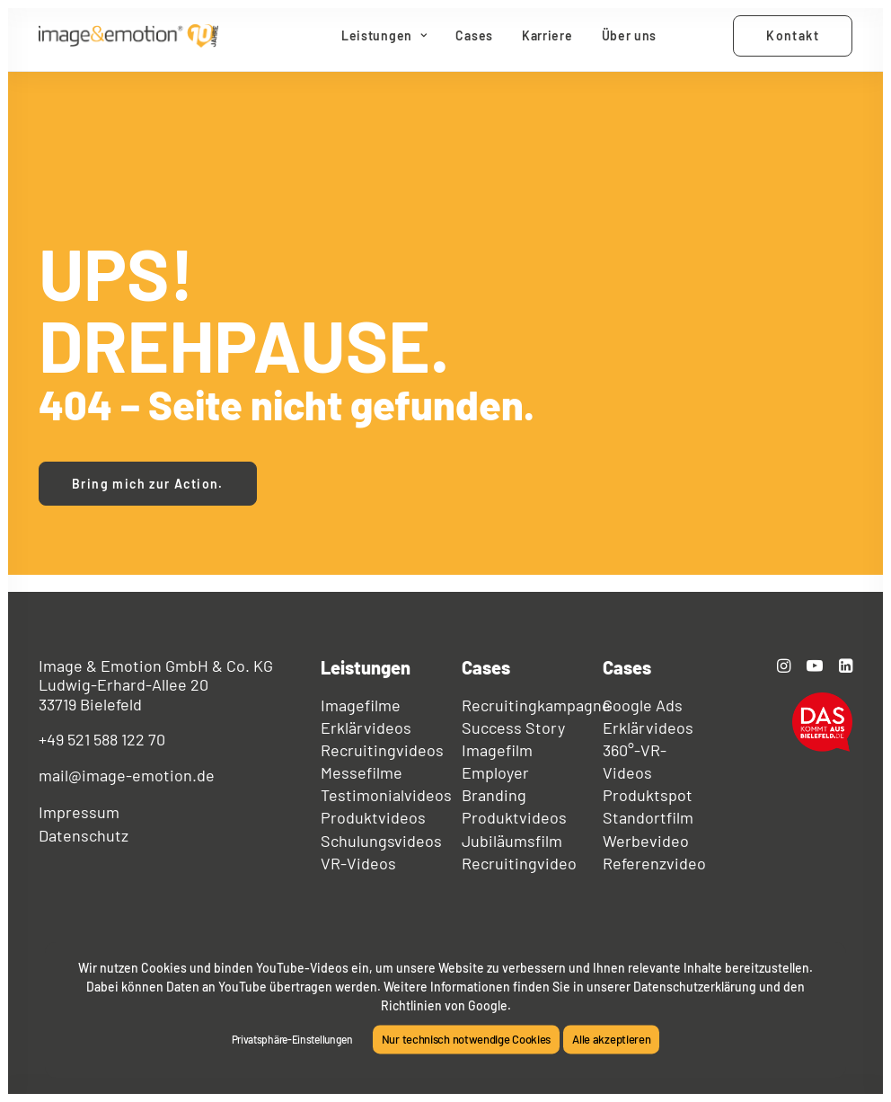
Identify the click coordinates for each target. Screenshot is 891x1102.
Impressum (79, 812)
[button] (783, 666)
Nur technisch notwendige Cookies (466, 1039)
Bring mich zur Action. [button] (148, 483)
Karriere (547, 35)
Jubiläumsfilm (512, 841)
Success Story (513, 727)
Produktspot (648, 795)
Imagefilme (361, 705)
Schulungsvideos (381, 841)
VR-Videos (358, 863)
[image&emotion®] (128, 36)
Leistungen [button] (384, 35)
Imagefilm (497, 750)
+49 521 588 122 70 (102, 739)
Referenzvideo (654, 863)
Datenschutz (83, 835)
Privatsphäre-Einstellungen (292, 1039)
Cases (474, 35)
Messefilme (361, 772)
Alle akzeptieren (611, 1039)
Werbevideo (646, 841)
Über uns (629, 35)
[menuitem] (384, 36)
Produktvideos (373, 817)
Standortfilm (648, 817)
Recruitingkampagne (536, 705)
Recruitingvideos (382, 750)
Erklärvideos (366, 727)
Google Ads (643, 705)
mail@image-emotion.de (127, 775)
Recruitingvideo (519, 863)
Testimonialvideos (386, 795)
